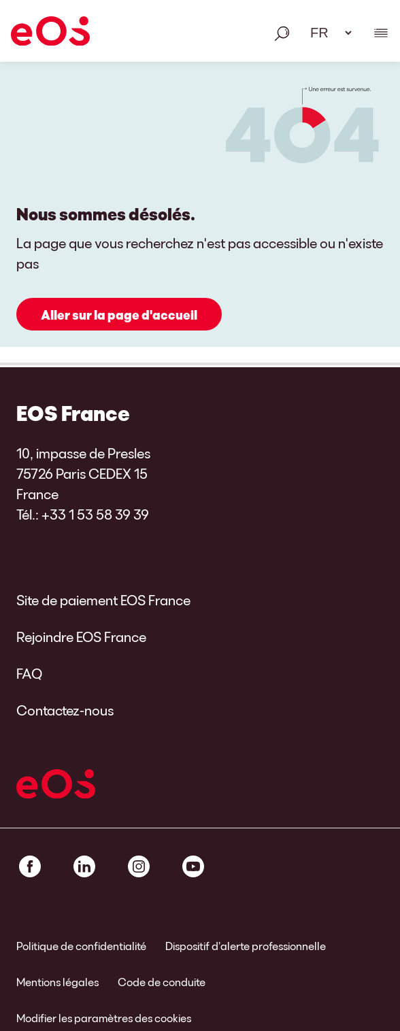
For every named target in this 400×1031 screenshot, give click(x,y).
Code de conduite (161, 981)
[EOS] (50, 33)
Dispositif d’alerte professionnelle (245, 945)
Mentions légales (57, 981)
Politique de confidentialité (81, 945)
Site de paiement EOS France (103, 600)
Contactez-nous (65, 710)
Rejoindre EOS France (81, 636)
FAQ (29, 673)
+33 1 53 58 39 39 (95, 514)
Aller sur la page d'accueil (119, 314)
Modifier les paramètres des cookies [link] (103, 1017)
